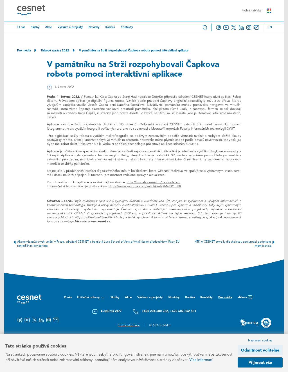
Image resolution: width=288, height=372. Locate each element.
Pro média (24, 50)
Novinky (93, 27)
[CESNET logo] (31, 11)
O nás (21, 27)
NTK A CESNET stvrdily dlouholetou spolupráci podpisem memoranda (235, 243)
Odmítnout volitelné (260, 350)
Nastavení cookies (260, 340)
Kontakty (127, 27)
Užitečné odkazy (91, 298)
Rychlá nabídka (256, 11)
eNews (245, 298)
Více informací (201, 360)
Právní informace (129, 325)
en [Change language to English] (270, 27)
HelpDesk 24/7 (107, 311)
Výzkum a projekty (70, 27)
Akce (48, 27)
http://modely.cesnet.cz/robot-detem (153, 182)
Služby (35, 27)
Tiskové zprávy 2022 (55, 50)
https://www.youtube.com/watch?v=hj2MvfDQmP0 (144, 186)
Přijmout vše (260, 363)
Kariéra (110, 27)
